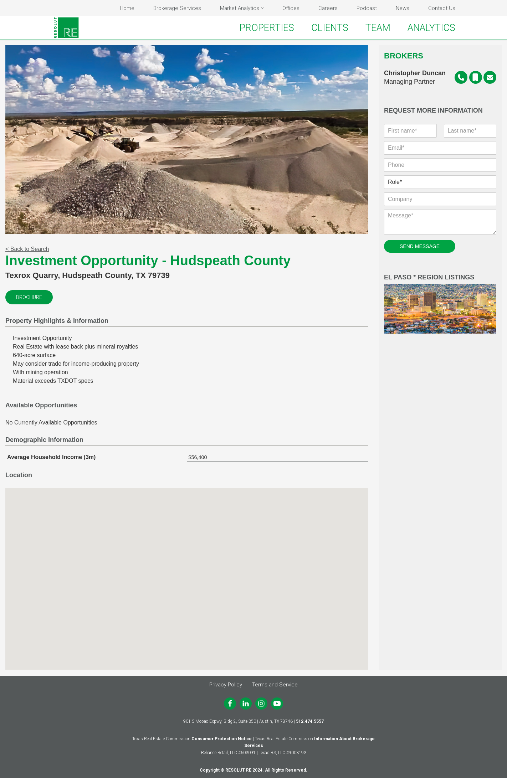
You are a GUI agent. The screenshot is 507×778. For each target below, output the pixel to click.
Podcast (367, 8)
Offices (290, 8)
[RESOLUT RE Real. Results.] (66, 28)
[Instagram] (261, 703)
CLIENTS (329, 28)
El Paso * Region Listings (440, 304)
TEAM (377, 28)
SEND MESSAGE (420, 247)
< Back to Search (27, 250)
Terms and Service (275, 684)
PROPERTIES (267, 28)
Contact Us (441, 8)
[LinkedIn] (246, 703)
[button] (262, 8)
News (402, 8)
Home (127, 8)
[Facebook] (230, 703)
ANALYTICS (431, 28)
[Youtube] (277, 703)
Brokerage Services (177, 8)
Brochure (29, 298)
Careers (328, 8)
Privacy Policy (225, 684)
